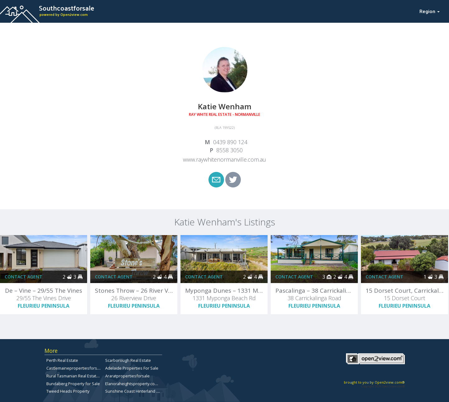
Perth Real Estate (62, 360)
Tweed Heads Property (67, 391)
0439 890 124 (230, 142)
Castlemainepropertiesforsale (74, 368)
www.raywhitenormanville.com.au (224, 159)
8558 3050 (229, 150)
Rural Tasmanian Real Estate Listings (80, 376)
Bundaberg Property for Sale (73, 383)
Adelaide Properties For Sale (131, 368)
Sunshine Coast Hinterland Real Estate (141, 391)
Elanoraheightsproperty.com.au (134, 383)
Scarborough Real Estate (128, 360)
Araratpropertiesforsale (127, 376)
